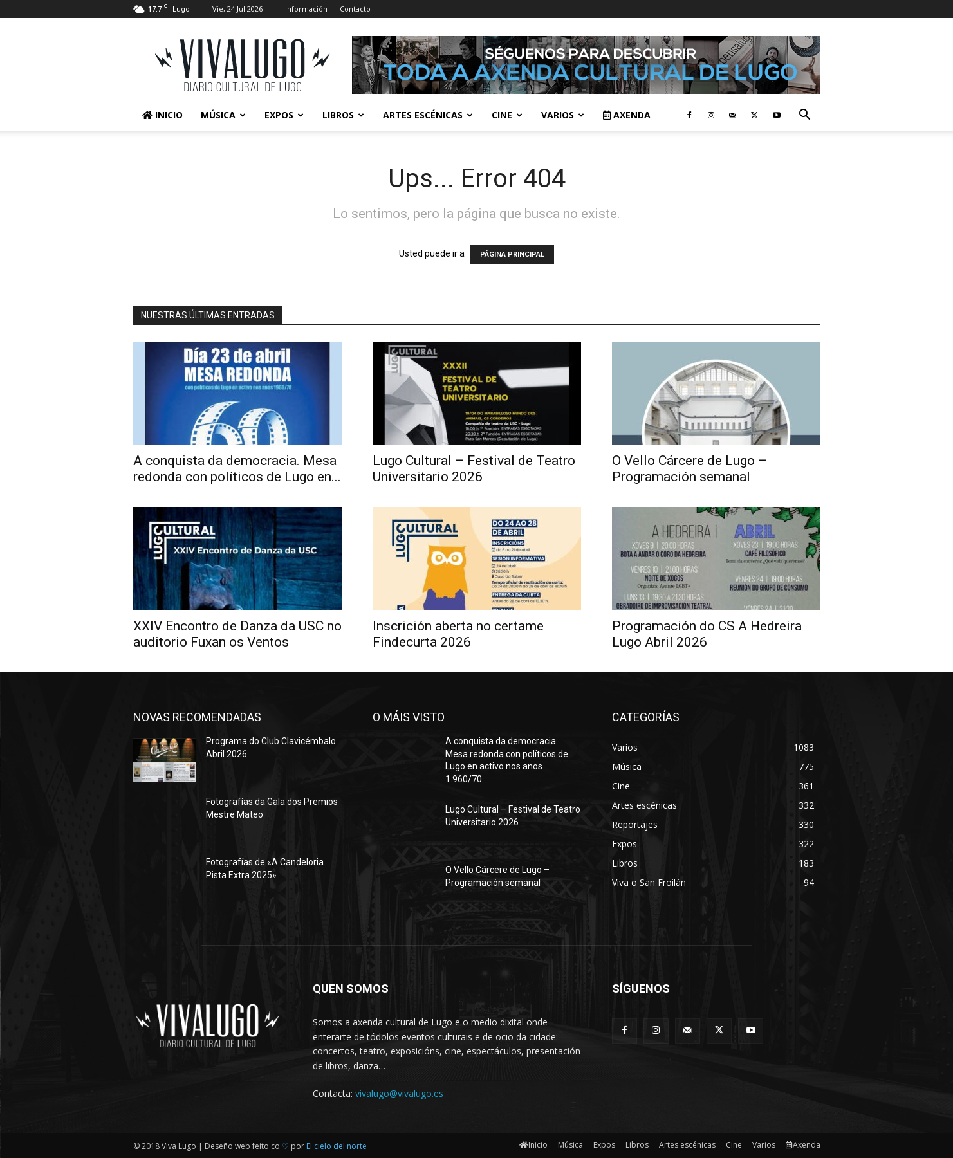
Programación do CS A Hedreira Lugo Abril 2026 (707, 634)
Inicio (162, 115)
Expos (284, 115)
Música (223, 115)
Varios (562, 115)
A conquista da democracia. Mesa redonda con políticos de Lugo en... (237, 468)
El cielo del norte (336, 1146)
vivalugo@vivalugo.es (399, 1093)
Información (306, 9)
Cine (507, 115)
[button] (805, 116)
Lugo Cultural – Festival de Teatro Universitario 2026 (474, 468)
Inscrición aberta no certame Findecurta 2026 (458, 634)
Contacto (355, 9)
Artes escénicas (428, 115)
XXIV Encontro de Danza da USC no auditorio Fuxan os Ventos (237, 634)
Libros (343, 115)
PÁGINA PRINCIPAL (512, 254)
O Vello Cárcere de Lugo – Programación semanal (689, 468)
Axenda (627, 115)
